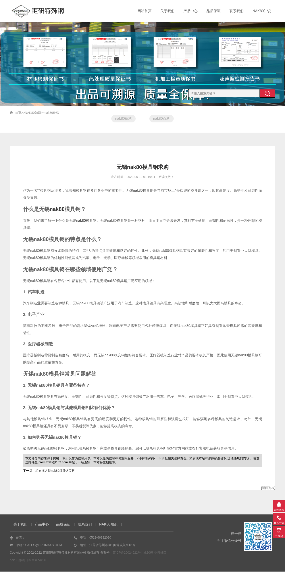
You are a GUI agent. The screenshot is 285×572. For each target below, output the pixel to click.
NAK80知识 (261, 11)
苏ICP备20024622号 (127, 553)
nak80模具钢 (150, 553)
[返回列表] (268, 488)
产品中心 (190, 11)
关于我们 (167, 11)
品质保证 (213, 11)
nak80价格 (51, 112)
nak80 (138, 191)
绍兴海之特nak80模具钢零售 (55, 471)
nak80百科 (161, 118)
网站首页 (144, 11)
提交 (267, 93)
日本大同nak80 (35, 560)
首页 (18, 112)
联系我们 (236, 11)
